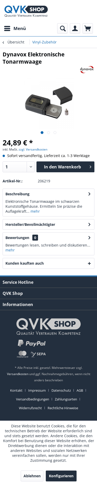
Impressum (37, 390)
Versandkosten (17, 374)
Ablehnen (32, 475)
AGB (80, 390)
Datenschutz (61, 390)
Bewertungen (17, 237)
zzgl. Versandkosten (33, 149)
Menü (15, 27)
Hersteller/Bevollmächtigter (30, 224)
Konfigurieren (61, 475)
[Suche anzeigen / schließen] (62, 28)
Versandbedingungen (32, 399)
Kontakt (16, 390)
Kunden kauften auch (24, 263)
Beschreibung (17, 193)
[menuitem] (14, 28)
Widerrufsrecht (30, 408)
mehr (34, 211)
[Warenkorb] (88, 28)
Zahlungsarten (66, 399)
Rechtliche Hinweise (63, 408)
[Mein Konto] (75, 28)
